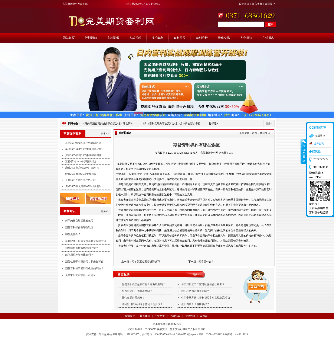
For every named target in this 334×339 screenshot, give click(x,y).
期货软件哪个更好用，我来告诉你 (84, 261)
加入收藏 (257, 3)
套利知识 (265, 133)
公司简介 (270, 3)
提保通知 (214, 123)
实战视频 (135, 37)
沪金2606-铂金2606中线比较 (81, 173)
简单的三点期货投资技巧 (79, 220)
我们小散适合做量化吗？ (195, 291)
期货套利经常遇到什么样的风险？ (84, 268)
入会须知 (246, 37)
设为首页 (244, 3)
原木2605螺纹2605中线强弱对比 (83, 142)
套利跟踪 (180, 37)
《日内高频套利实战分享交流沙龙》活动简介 (107, 123)
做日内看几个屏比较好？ (195, 304)
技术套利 (157, 37)
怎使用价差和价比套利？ (79, 254)
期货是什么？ (73, 234)
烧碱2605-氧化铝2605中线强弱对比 (84, 186)
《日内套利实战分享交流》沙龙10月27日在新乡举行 (171, 123)
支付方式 (136, 322)
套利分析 (202, 37)
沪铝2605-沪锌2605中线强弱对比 (83, 155)
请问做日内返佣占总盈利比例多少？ (142, 304)
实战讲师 (113, 37)
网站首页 (69, 37)
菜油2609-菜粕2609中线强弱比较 (83, 149)
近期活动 (91, 37)
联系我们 (145, 315)
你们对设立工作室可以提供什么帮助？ (203, 284)
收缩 (304, 151)
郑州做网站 (105, 334)
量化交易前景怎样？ (133, 297)
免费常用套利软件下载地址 (80, 275)
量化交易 (224, 37)
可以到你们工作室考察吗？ (137, 291)
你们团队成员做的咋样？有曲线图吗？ (143, 284)
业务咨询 (319, 143)
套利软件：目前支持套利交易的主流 (85, 241)
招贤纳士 (160, 315)
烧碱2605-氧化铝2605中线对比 (82, 167)
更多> (269, 123)
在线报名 (268, 37)
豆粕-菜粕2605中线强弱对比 (81, 161)
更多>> (105, 133)
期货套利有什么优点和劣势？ (81, 247)
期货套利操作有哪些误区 (79, 227)
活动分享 (175, 315)
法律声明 (190, 315)
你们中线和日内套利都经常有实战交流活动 (205, 297)
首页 (254, 133)
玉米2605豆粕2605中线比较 (80, 180)
